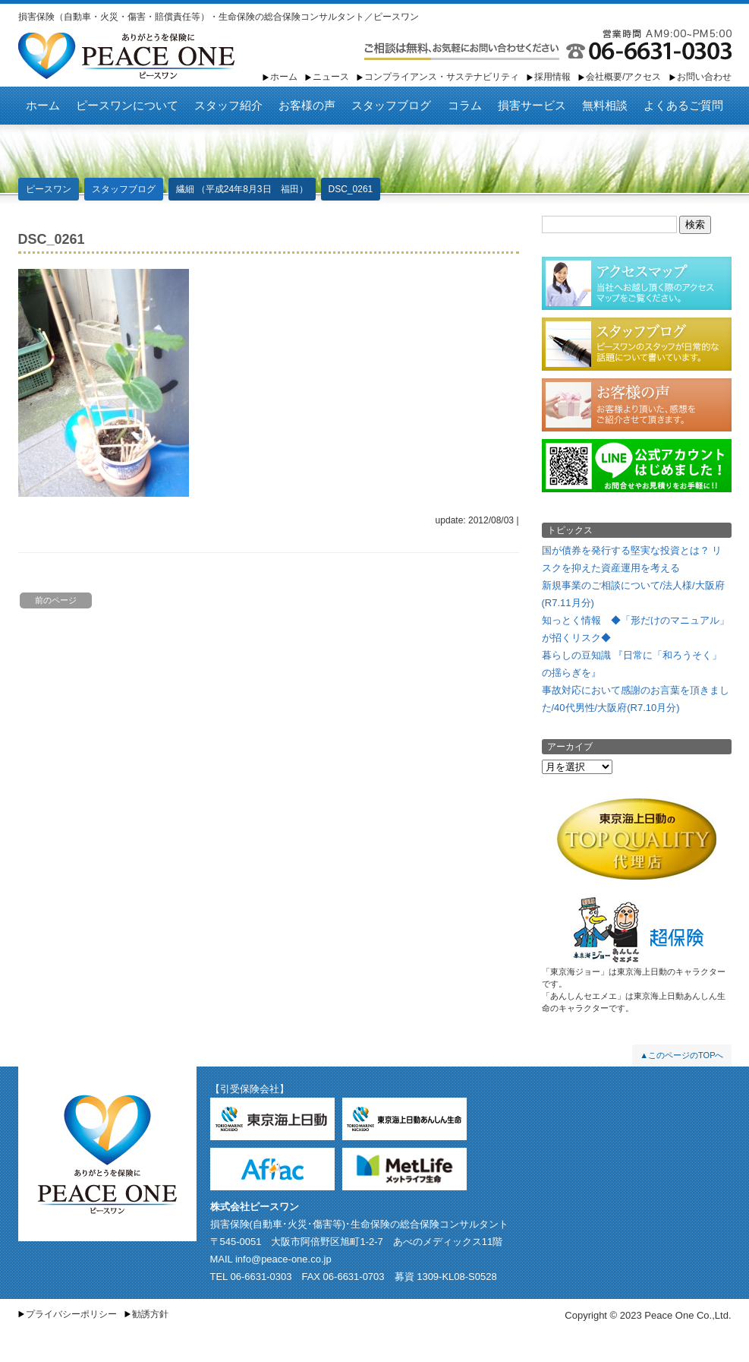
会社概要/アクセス (623, 76)
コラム (465, 106)
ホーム (283, 76)
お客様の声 (307, 106)
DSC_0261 (351, 189)
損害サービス (532, 106)
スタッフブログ (391, 106)
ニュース (331, 76)
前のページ (56, 600)
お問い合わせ (704, 76)
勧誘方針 (150, 1314)
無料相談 (605, 106)
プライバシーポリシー (71, 1314)
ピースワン (126, 56)
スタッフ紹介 (228, 106)
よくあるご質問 (683, 106)
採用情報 (552, 76)
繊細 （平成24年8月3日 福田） (242, 189)
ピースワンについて (127, 106)
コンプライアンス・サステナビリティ (441, 76)
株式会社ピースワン (254, 1206)
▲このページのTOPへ (681, 1055)
